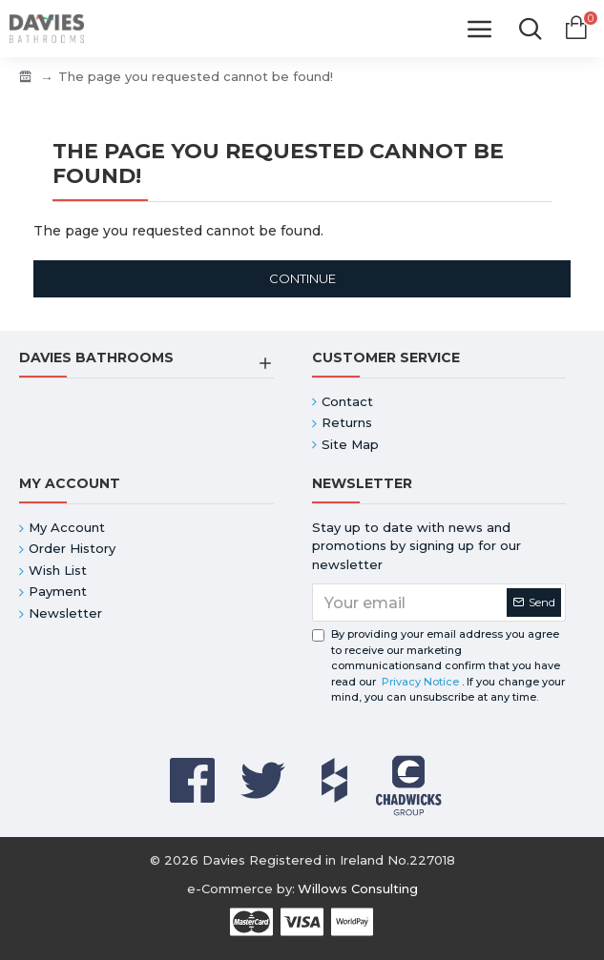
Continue (302, 278)
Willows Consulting (358, 888)
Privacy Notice (420, 681)
